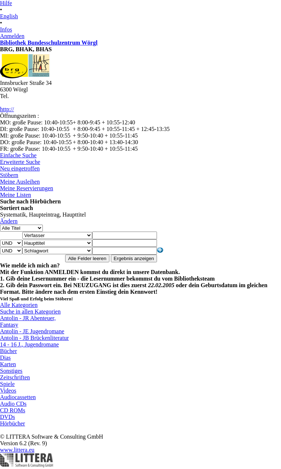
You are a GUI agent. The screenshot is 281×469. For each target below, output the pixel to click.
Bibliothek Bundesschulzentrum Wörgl (48, 43)
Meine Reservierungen (26, 188)
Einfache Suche (18, 155)
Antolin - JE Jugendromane (32, 331)
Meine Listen (15, 195)
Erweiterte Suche (20, 162)
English (9, 16)
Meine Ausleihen (20, 182)
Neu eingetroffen (20, 168)
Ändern (9, 221)
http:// (7, 109)
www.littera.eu (17, 450)
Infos (6, 29)
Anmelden (12, 36)
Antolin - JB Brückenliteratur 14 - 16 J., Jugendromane (34, 341)
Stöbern (9, 175)
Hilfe (6, 3)
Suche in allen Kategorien (30, 311)
